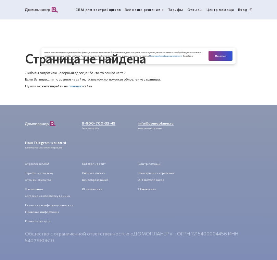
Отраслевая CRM (37, 163)
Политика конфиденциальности (49, 205)
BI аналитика (92, 189)
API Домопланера (151, 180)
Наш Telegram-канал (45, 142)
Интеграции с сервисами (156, 173)
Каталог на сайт (94, 163)
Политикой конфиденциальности (165, 55)
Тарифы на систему (39, 173)
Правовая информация (42, 212)
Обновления (147, 189)
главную (75, 86)
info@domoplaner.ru (156, 123)
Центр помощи (149, 163)
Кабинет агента (93, 173)
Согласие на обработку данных (48, 196)
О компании (34, 189)
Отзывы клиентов (38, 180)
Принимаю (220, 55)
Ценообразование (95, 180)
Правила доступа (37, 221)
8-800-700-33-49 (98, 123)
